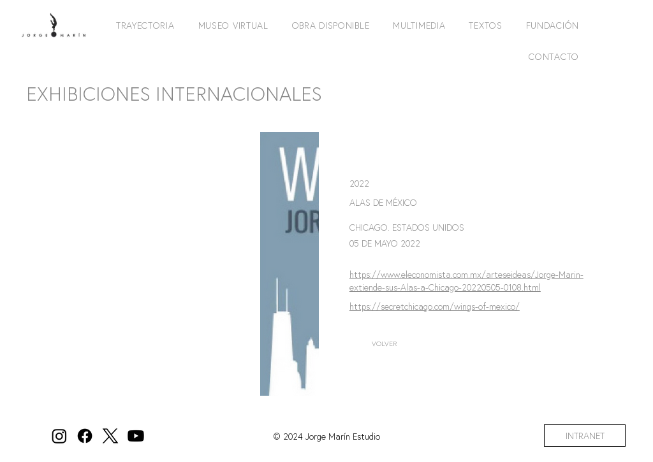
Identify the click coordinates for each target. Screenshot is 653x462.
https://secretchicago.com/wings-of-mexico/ (434, 306)
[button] (143, 25)
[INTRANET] (585, 435)
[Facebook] (84, 435)
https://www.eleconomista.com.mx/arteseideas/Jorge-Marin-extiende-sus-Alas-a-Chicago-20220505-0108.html (466, 280)
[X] (110, 435)
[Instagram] (59, 435)
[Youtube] (135, 435)
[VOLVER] (384, 343)
